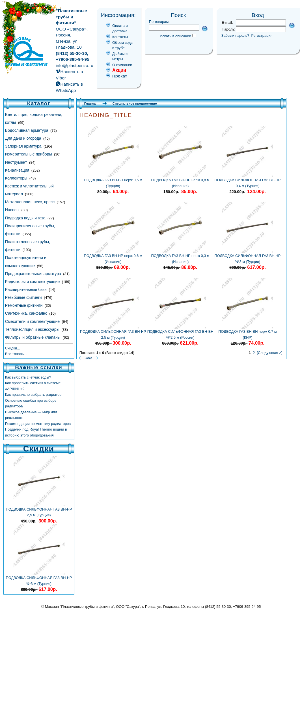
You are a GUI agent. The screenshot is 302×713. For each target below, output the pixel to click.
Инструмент (16, 162)
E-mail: (227, 22)
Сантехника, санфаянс (26, 313)
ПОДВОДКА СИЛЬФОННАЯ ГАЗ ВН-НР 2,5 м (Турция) (39, 510)
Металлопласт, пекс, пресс (30, 202)
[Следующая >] (269, 353)
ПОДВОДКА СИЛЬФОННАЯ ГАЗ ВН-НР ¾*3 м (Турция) (39, 578)
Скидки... (12, 348)
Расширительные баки (26, 289)
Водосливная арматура (27, 130)
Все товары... (16, 354)
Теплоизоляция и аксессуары (33, 329)
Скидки (38, 448)
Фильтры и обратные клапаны (33, 337)
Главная (91, 103)
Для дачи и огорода (23, 138)
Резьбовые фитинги (24, 297)
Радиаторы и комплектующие (33, 281)
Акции (119, 70)
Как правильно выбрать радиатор (33, 394)
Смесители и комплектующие (33, 321)
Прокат (119, 76)
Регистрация (262, 35)
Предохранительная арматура (33, 273)
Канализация (17, 170)
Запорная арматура (24, 146)
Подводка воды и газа (26, 218)
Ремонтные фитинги (24, 305)
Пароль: (228, 29)
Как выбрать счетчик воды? (28, 377)
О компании (122, 65)
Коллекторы (16, 178)
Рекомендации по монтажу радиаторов (38, 424)
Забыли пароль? (235, 35)
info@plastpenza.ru (74, 65)
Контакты (120, 37)
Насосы (12, 210)
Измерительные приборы (29, 154)
